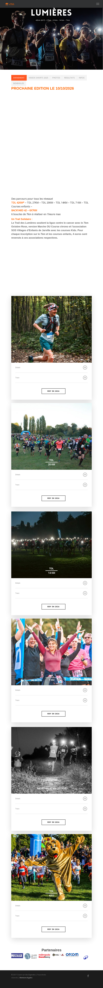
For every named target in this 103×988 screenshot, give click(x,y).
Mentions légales (26, 984)
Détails (51, 368)
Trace (51, 378)
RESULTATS (69, 77)
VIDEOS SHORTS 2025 (38, 77)
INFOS (81, 77)
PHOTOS (56, 77)
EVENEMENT (19, 77)
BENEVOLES (18, 83)
